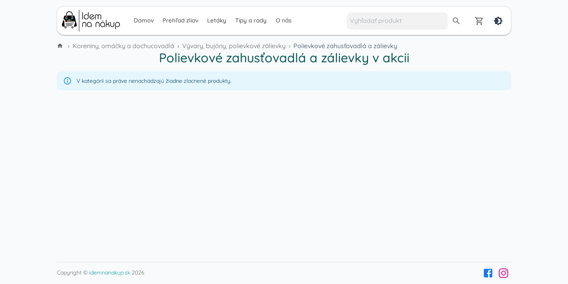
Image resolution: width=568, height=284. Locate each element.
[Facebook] (488, 273)
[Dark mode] (498, 21)
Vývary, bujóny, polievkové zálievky (234, 46)
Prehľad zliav (180, 20)
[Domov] (61, 46)
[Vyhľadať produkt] (397, 21)
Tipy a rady (251, 20)
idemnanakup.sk (109, 272)
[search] (456, 21)
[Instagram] (503, 273)
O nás (283, 20)
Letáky (216, 20)
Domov (144, 20)
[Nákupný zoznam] (479, 21)
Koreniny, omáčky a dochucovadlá (123, 46)
